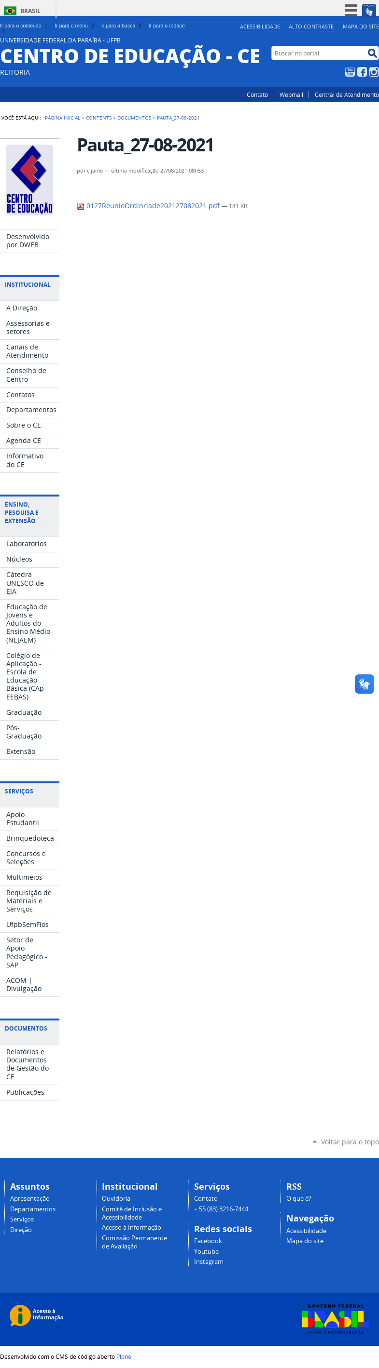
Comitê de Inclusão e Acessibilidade (132, 1213)
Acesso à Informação (131, 1227)
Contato (257, 94)
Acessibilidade (260, 26)
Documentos (134, 117)
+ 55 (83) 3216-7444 (221, 1209)
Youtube (206, 1251)
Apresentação (30, 1198)
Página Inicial (62, 117)
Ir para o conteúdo (24, 25)
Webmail (291, 94)
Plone (123, 1356)
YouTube (350, 72)
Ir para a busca (122, 25)
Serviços (22, 1219)
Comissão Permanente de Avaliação (134, 1242)
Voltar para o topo (350, 1141)
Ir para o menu (75, 25)
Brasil (30, 11)
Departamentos (33, 1209)
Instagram (374, 72)
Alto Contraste (311, 26)
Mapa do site (361, 26)
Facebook (362, 72)
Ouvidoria (116, 1198)
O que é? (298, 1198)
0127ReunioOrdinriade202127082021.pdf (149, 205)
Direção (21, 1230)
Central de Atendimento (347, 94)
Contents (99, 117)
